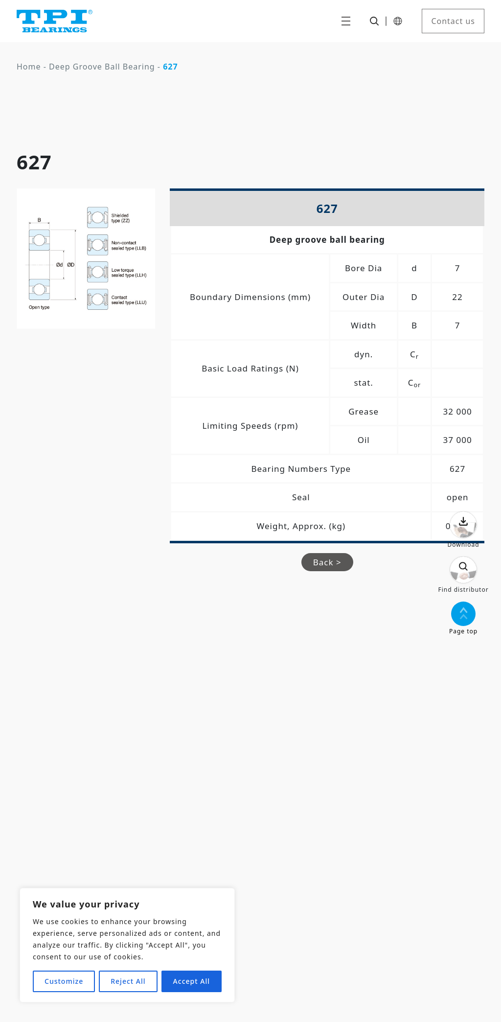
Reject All (128, 981)
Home (29, 66)
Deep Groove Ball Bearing (102, 66)
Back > (327, 562)
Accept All (191, 981)
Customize (64, 981)
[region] (127, 945)
